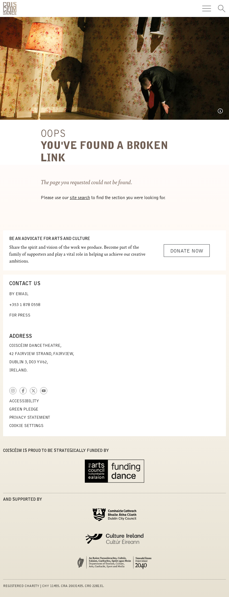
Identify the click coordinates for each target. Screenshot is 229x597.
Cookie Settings (26, 426)
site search (80, 198)
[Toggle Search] (221, 8)
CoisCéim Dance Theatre (9, 8)
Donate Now (186, 251)
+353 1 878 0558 (24, 305)
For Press (19, 315)
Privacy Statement (29, 418)
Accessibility (24, 401)
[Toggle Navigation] (206, 8)
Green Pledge (23, 409)
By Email (19, 294)
